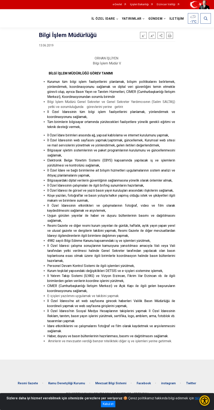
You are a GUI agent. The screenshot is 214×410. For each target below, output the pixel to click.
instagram (168, 383)
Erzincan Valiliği (166, 4)
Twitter (191, 383)
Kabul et (108, 404)
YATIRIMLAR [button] (131, 18)
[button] (161, 35)
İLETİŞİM (176, 18)
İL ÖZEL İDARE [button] (103, 18)
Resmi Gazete (28, 383)
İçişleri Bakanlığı (139, 4)
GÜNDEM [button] (155, 18)
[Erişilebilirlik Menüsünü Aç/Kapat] (204, 400)
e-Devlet (117, 4)
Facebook (144, 383)
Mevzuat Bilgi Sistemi (110, 383)
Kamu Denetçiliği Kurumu (66, 383)
